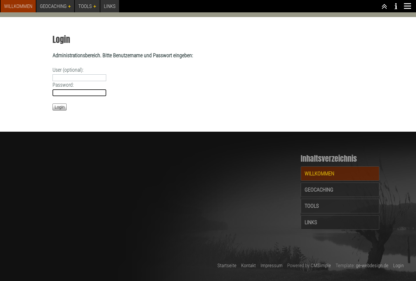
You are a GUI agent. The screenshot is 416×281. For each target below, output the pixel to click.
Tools (312, 206)
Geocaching (319, 190)
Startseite (226, 265)
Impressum (272, 265)
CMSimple (321, 265)
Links (311, 222)
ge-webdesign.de (372, 265)
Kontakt (248, 265)
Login (398, 265)
